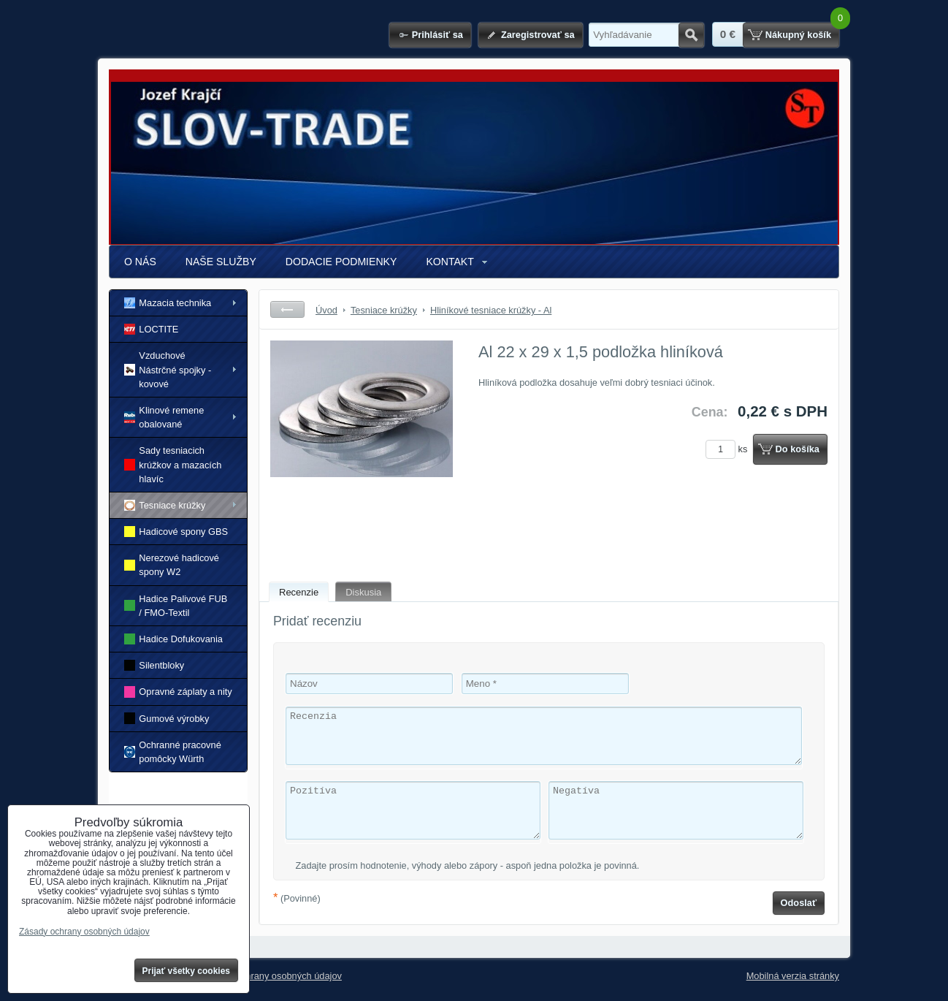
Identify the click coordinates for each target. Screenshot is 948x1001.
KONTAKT (449, 261)
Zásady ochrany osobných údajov (272, 975)
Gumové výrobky (166, 717)
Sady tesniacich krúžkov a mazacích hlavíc (172, 464)
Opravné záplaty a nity (178, 691)
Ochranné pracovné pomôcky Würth (172, 751)
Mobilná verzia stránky (792, 975)
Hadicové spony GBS (176, 531)
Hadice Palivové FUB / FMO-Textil (175, 605)
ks (729, 449)
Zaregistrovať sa (538, 34)
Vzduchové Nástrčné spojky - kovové (167, 369)
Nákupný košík (798, 34)
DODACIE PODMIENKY (341, 261)
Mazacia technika (167, 302)
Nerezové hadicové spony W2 (171, 564)
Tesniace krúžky (164, 505)
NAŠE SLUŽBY (221, 261)
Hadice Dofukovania (173, 638)
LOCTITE (151, 329)
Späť (287, 309)
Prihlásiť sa (437, 34)
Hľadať (691, 35)
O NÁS (140, 261)
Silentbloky (154, 665)
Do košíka (797, 449)
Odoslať (799, 902)
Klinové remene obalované (164, 417)
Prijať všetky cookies (186, 971)
